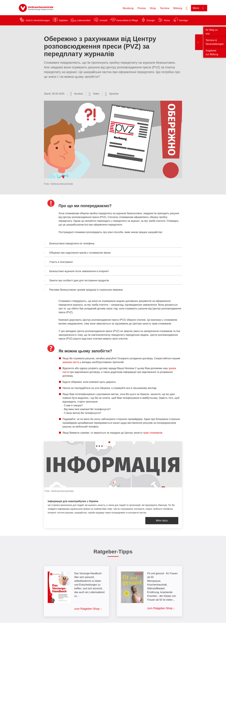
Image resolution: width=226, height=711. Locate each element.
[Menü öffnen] (199, 8)
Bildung (177, 8)
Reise (167, 20)
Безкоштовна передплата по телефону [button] (69, 244)
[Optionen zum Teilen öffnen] (94, 93)
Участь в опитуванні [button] (58, 262)
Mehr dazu (162, 520)
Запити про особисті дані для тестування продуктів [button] (76, 281)
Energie (151, 20)
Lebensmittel (83, 20)
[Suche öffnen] (186, 8)
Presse (141, 8)
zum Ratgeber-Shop (87, 608)
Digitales (63, 20)
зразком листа (70, 362)
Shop (153, 8)
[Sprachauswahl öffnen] (111, 93)
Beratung (128, 8)
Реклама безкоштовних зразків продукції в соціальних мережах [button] (83, 290)
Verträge (183, 20)
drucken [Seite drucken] (78, 93)
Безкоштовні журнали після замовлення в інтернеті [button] (76, 271)
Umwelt (103, 20)
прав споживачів (152, 432)
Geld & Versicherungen (38, 20)
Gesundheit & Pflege (127, 20)
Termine (164, 8)
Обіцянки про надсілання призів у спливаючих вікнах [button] (77, 253)
